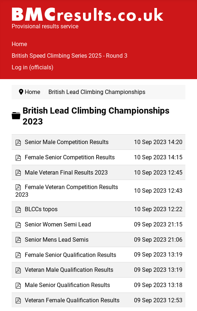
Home (19, 44)
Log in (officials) (33, 67)
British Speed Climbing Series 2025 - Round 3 (69, 55)
